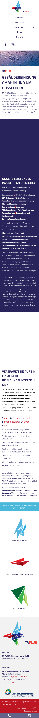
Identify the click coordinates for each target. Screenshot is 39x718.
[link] (19, 17)
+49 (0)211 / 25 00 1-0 (18, 676)
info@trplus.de (8, 682)
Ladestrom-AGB (30, 710)
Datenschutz (26, 708)
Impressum (16, 708)
